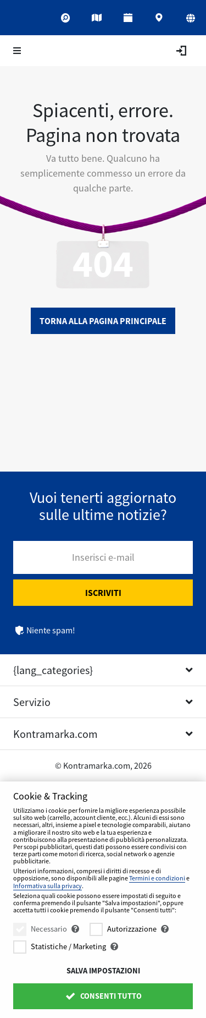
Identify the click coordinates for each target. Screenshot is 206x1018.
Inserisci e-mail (103, 557)
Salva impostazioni (103, 971)
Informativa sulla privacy (47, 886)
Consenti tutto (103, 996)
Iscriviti (103, 592)
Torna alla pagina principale (103, 320)
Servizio (32, 702)
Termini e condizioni (157, 878)
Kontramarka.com (55, 734)
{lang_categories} (53, 670)
